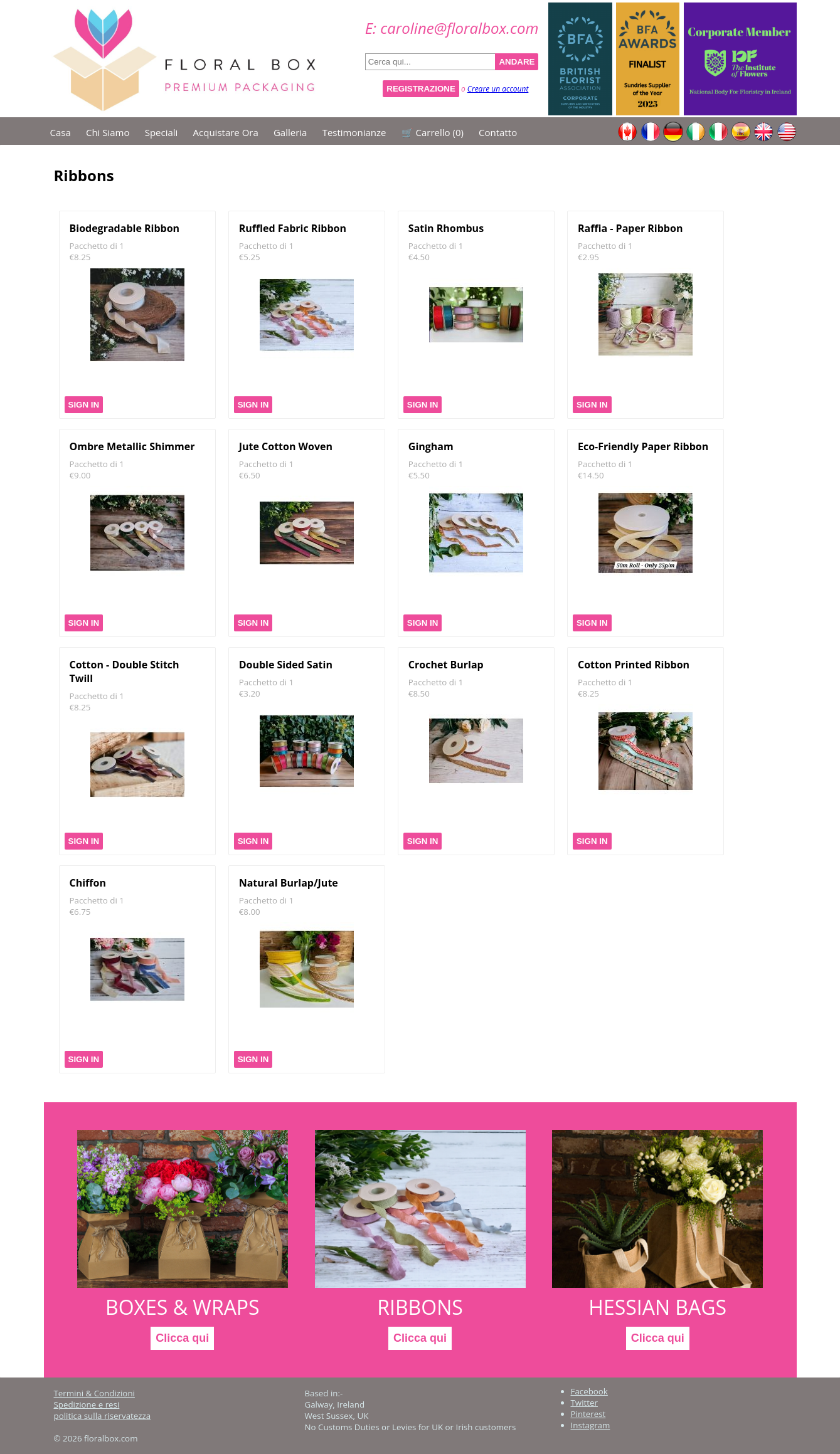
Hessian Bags (657, 1307)
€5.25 (249, 257)
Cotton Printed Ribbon (633, 665)
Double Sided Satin (285, 665)
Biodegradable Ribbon (125, 228)
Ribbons (420, 1307)
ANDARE (516, 61)
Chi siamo (108, 132)
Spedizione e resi (87, 1404)
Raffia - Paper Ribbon (630, 228)
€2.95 (588, 257)
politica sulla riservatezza (102, 1415)
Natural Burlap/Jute (288, 883)
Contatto (498, 132)
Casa (60, 132)
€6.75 (80, 911)
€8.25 (80, 257)
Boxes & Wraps (182, 1307)
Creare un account (498, 88)
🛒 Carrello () (432, 132)
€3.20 (249, 693)
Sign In (84, 404)
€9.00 (80, 475)
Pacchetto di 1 (97, 245)
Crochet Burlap (446, 665)
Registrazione (420, 88)
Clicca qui (182, 1338)
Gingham (431, 446)
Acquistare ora (225, 132)
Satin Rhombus (446, 228)
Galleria (290, 132)
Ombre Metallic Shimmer (132, 446)
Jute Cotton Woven (285, 446)
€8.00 (249, 911)
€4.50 (419, 257)
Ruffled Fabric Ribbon (292, 228)
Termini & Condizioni (94, 1393)
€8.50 (419, 693)
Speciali (161, 132)
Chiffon (88, 883)
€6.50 (249, 475)
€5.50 (419, 475)
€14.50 (591, 475)
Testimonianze (354, 132)
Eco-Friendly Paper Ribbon (643, 446)
